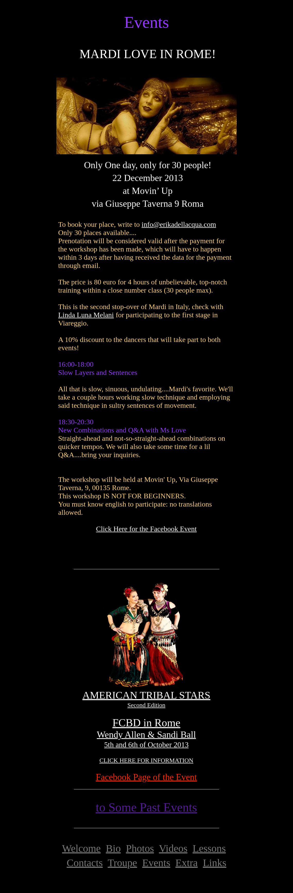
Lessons (209, 848)
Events (156, 863)
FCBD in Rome (146, 723)
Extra (186, 863)
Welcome (81, 848)
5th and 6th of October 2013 (146, 745)
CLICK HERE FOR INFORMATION (146, 760)
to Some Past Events (146, 807)
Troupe (122, 863)
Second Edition (146, 705)
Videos (173, 848)
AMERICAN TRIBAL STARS (146, 695)
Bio (113, 848)
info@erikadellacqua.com (179, 224)
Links (214, 863)
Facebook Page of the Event (146, 777)
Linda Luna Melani (86, 315)
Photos (140, 848)
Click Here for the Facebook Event (146, 529)
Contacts (85, 863)
